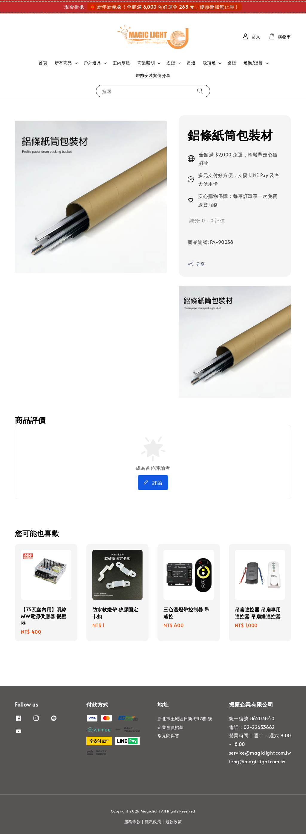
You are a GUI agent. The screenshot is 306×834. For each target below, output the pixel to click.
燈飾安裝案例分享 (153, 75)
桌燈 (231, 63)
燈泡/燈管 (253, 63)
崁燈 (170, 63)
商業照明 (146, 63)
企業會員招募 (170, 727)
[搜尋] (200, 91)
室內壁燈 (121, 63)
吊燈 (191, 63)
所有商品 (63, 63)
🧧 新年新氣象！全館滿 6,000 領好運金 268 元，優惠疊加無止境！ (164, 6)
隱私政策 (153, 821)
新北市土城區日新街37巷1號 (184, 718)
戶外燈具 (92, 63)
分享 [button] (196, 264)
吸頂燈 (209, 63)
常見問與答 (168, 735)
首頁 (43, 63)
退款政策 (174, 821)
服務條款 (132, 821)
